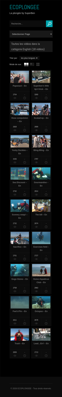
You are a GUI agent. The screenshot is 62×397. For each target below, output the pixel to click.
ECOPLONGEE (25, 7)
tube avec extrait (32, 64)
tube (26, 64)
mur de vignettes (37, 64)
